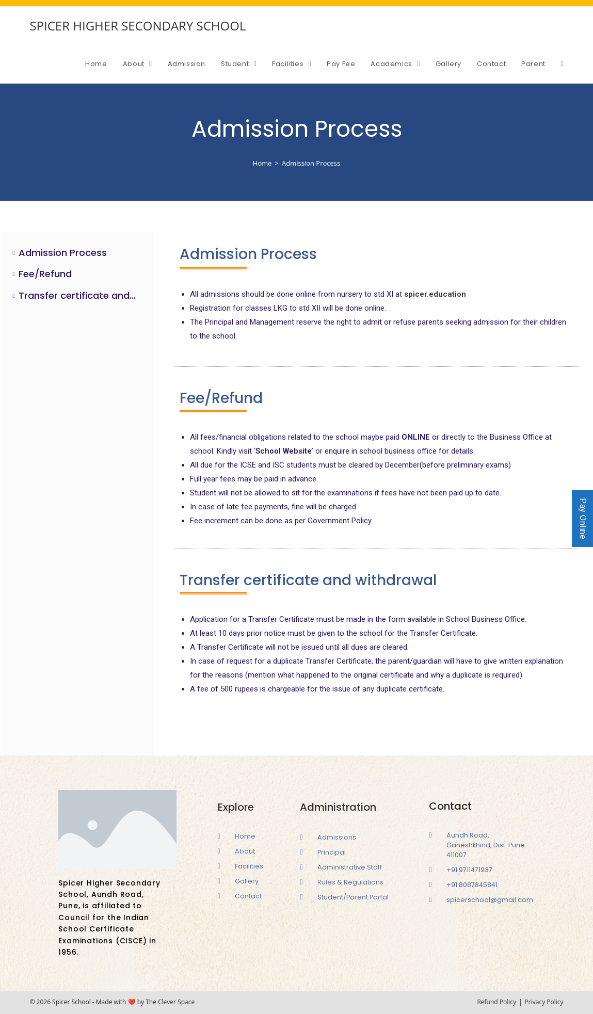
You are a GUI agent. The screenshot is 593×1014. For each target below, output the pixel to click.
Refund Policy (496, 1001)
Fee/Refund (45, 273)
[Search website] (562, 64)
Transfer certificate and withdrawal (78, 295)
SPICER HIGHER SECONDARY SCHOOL (137, 25)
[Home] (262, 163)
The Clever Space (170, 1001)
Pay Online (583, 518)
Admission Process (63, 252)
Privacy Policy (544, 1001)
